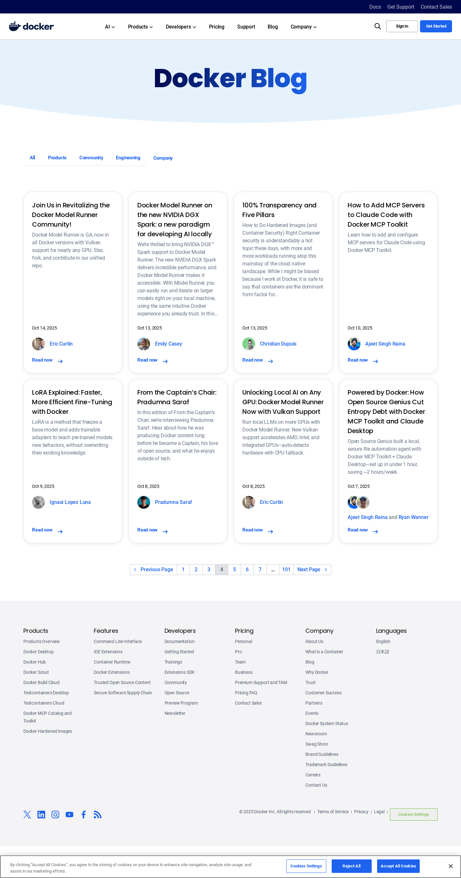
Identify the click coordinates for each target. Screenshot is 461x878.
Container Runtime (112, 693)
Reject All (351, 866)
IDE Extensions (108, 683)
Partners (313, 734)
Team (240, 693)
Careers (312, 806)
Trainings (173, 693)
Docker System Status (326, 755)
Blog (309, 693)
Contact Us (316, 816)
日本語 (382, 683)
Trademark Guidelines (326, 796)
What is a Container (324, 683)
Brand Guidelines (321, 786)
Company (195, 159)
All (34, 159)
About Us (314, 673)
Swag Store (316, 775)
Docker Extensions (111, 704)
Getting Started (179, 683)
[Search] (377, 26)
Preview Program (181, 734)
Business (244, 704)
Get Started (436, 26)
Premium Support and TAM (261, 714)
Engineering (153, 159)
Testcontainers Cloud (43, 734)
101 (286, 601)
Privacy (361, 843)
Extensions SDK (180, 704)
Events (312, 745)
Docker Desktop (38, 683)
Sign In (402, 26)
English (383, 673)
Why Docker (316, 704)
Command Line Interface (118, 673)
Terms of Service (333, 843)
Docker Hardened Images (47, 762)
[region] (230, 866)
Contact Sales (248, 734)
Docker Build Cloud (41, 714)
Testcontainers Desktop (46, 724)
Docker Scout (36, 704)
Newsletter (175, 745)
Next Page (308, 601)
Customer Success (323, 724)
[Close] (451, 866)
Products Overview (41, 673)
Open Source (177, 724)
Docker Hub (34, 693)
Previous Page (157, 601)
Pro (238, 683)
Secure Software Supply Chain (123, 724)
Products (65, 159)
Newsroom (316, 765)
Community (107, 159)
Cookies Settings (413, 846)
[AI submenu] (110, 26)
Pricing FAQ (246, 724)
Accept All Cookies (398, 866)
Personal (243, 673)
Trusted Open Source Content (122, 714)
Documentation (180, 673)
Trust (310, 714)
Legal (379, 843)
